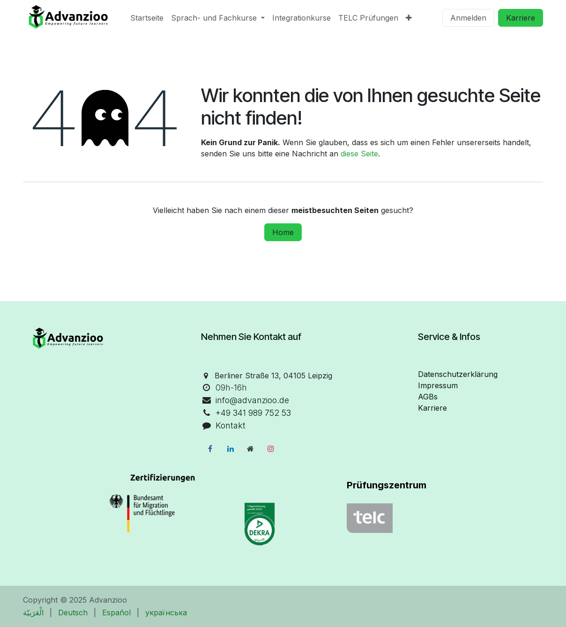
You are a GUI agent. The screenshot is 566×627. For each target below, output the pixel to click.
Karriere (520, 17)
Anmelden (468, 17)
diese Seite (359, 153)
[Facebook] (209, 448)
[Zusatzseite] (250, 448)
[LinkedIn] (230, 448)
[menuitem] (147, 17)
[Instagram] (270, 448)
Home (283, 232)
